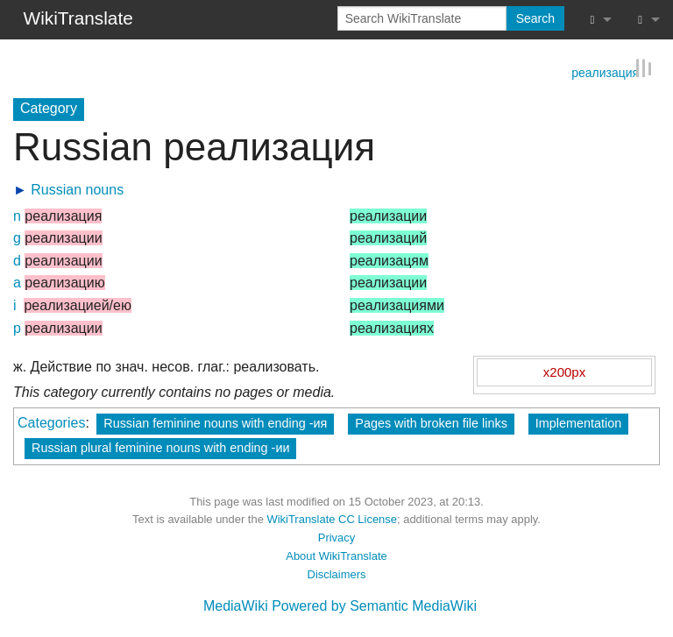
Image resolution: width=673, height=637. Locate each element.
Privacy (336, 536)
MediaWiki (235, 605)
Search (535, 18)
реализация (605, 71)
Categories (51, 421)
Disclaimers (337, 573)
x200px (564, 371)
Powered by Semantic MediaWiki (374, 605)
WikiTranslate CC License (331, 518)
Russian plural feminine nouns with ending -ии (160, 447)
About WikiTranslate (336, 555)
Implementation (578, 422)
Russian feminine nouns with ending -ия (215, 422)
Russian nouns (77, 188)
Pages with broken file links (431, 422)
